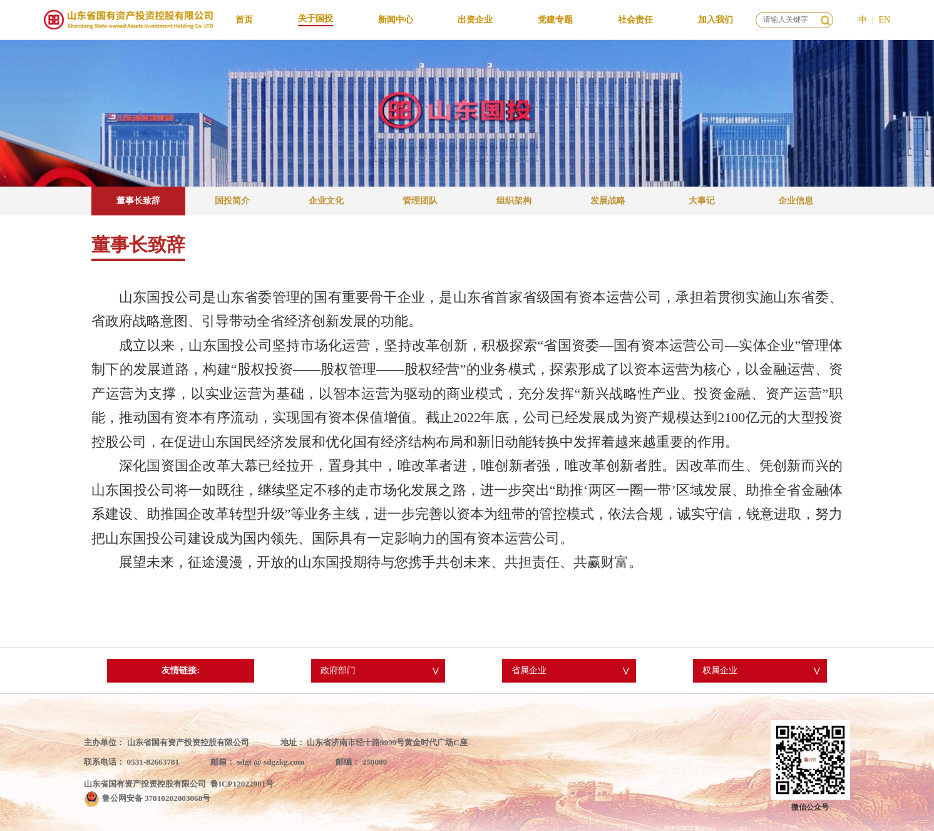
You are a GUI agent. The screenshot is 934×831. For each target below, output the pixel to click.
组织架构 (513, 200)
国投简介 (232, 200)
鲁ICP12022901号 (242, 783)
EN (884, 19)
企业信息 (795, 200)
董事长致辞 (138, 200)
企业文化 (326, 200)
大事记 (702, 200)
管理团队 (420, 200)
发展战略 (607, 200)
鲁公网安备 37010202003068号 (156, 798)
